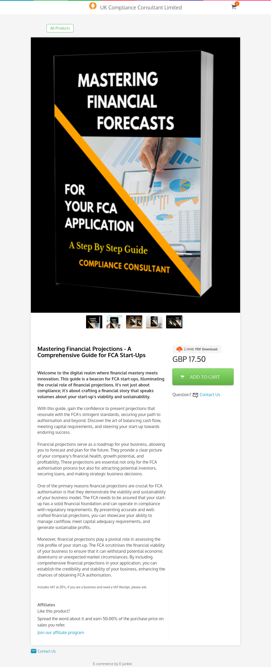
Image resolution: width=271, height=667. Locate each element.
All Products (60, 28)
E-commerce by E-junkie (112, 664)
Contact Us (210, 394)
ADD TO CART (200, 377)
